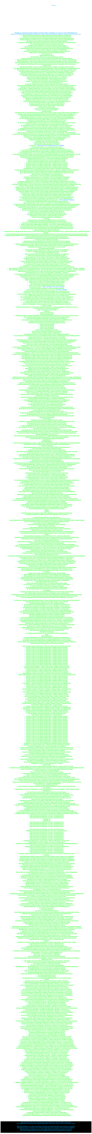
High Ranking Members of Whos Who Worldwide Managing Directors (46, 284)
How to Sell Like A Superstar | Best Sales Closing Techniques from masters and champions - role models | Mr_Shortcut (46, 777)
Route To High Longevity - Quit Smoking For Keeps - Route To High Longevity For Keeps (47, 301)
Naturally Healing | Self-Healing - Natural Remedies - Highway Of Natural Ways (46, 138)
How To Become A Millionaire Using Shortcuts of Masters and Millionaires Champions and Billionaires (46, 457)
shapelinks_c (47, 855)
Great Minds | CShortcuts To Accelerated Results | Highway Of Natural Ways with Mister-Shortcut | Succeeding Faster (47, 341)
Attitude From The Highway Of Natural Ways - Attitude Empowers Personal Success (47, 78)
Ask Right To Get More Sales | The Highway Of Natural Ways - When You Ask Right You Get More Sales (46, 75)
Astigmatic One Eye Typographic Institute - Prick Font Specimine (46, 530)
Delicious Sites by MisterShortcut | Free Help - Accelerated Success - (46, 849)
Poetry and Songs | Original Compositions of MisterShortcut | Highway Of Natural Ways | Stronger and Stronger (46, 866)
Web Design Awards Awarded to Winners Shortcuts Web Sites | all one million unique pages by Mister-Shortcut (46, 86)
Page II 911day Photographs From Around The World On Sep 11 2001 (46, 44)
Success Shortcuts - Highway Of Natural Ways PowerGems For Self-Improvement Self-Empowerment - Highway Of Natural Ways (46, 872)
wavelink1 (46, 979)
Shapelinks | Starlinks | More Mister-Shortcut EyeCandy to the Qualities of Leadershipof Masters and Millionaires (47, 857)
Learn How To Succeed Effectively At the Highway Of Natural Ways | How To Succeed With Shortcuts (47, 610)
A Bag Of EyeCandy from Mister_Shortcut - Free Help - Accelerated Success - (46, 842)
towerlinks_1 (47, 940)
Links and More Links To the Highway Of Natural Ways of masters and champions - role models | (47, 960)
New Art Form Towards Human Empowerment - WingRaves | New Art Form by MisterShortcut (47, 1029)
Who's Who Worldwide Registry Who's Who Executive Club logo (46, 493)
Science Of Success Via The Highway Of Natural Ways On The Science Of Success (47, 792)
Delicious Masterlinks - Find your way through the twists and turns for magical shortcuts (47, 259)
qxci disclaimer (46, 590)
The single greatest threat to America (47, 975)
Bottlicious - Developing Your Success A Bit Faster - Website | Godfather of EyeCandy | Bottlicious (46, 127)
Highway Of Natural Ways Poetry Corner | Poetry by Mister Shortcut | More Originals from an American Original (46, 1105)
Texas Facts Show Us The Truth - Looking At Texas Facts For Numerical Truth (46, 902)
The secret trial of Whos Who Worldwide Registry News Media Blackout (47, 543)
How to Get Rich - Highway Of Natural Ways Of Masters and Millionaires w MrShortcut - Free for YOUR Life (46, 504)
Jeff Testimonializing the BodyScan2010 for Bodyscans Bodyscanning (47, 643)
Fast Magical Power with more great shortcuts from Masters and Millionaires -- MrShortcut (46, 272)
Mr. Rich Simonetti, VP (46, 54)
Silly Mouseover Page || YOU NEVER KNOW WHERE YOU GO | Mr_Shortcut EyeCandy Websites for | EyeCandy (46, 157)
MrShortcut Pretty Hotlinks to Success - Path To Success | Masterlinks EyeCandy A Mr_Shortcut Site (47, 773)
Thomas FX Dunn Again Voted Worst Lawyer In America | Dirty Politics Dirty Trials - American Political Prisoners (47, 916)
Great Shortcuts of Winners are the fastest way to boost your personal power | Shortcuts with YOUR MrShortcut (47, 547)
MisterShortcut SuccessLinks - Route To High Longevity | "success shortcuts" (47, 246)
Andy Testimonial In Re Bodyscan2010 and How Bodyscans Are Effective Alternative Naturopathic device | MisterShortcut (47, 64)
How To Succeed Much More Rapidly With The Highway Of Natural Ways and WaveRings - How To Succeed (46, 992)
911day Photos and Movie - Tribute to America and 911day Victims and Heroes (47, 956)
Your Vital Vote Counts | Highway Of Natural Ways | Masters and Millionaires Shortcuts (46, 41)
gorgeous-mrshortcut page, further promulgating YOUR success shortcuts (47, 321)
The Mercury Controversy (47, 445)
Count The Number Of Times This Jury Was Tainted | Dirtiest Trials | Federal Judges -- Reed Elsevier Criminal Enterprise (46, 427)
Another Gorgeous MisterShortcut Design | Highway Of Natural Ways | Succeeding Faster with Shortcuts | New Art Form (47, 674)
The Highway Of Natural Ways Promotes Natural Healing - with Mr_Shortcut (47, 411)
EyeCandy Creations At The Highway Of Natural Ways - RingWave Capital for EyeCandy (47, 162)
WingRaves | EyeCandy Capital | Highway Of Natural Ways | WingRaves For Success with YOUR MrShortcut (47, 1069)
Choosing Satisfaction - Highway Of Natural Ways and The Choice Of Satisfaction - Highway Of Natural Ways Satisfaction (47, 786)
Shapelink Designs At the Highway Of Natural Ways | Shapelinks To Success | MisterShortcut (47, 846)
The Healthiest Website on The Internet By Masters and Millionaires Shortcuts (46, 925)
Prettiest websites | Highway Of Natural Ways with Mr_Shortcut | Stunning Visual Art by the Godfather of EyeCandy (46, 468)
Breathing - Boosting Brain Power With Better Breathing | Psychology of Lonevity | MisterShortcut (46, 135)
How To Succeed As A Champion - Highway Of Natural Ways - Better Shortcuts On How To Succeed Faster (46, 990)
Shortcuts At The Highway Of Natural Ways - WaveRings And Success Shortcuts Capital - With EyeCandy (47, 993)
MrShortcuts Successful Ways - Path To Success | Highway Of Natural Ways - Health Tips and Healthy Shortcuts (47, 245)
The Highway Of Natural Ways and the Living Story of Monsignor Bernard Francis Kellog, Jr (47, 84)
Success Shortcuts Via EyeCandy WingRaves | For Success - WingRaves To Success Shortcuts (47, 1092)
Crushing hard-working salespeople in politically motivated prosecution (47, 288)
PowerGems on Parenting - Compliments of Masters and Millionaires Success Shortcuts (47, 514)
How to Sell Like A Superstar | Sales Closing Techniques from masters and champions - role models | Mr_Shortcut (47, 780)
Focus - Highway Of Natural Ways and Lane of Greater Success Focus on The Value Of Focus (47, 295)
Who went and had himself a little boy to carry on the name (47, 471)
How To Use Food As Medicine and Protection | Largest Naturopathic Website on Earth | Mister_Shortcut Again (46, 299)
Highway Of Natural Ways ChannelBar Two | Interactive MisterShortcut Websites (47, 159)
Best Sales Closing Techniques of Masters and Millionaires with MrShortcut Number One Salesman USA (47, 210)
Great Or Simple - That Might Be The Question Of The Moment (47, 331)
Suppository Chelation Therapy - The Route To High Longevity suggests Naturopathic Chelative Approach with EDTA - (47, 181)
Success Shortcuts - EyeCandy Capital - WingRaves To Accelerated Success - (46, 1073)
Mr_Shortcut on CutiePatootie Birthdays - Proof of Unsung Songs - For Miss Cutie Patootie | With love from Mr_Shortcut (47, 122)
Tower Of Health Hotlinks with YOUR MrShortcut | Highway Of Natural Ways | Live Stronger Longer (46, 935)
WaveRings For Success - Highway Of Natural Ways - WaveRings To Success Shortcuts (47, 986)
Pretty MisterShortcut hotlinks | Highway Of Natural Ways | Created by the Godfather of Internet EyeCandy (46, 355)
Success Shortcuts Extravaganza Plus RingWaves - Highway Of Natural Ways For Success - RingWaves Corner (46, 747)
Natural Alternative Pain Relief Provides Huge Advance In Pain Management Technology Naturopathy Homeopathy (47, 415)
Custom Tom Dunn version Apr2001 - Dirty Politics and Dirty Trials (47, 915)
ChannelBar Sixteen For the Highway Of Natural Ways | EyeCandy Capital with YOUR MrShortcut (47, 168)
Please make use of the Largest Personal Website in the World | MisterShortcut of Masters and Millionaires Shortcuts (47, 408)
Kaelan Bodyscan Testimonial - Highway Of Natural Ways (46, 428)
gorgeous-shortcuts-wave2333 (47, 324)
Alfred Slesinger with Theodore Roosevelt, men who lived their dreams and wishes (47, 214)
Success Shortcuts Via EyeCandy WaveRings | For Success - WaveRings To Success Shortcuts (47, 1049)
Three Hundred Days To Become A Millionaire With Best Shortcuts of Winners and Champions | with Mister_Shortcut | (47, 455)
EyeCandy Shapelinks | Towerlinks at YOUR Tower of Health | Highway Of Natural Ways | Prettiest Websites (46, 948)
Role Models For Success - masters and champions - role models (46, 763)
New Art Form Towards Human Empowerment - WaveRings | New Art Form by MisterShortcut (47, 1000)
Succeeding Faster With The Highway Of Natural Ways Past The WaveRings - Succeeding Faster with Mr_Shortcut (47, 1043)
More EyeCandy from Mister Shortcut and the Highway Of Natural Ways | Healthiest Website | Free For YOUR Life (47, 227)
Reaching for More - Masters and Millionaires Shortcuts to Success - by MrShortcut (47, 626)
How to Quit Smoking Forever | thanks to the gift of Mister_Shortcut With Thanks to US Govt (47, 359)
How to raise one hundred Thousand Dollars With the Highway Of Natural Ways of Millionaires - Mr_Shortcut (47, 597)
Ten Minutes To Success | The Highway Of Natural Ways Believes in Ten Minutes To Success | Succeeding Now (46, 900)
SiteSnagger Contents (47, 441)
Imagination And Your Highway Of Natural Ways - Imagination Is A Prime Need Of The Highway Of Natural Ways (46, 394)
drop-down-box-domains (35, 287)
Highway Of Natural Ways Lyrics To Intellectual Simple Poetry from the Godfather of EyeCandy (46, 1108)
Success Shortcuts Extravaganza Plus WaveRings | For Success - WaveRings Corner (47, 998)
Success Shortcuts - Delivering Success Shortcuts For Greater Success (47, 870)
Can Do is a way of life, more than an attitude (47, 109)
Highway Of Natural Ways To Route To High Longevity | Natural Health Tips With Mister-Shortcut (47, 906)
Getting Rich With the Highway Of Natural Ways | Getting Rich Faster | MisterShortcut (46, 318)
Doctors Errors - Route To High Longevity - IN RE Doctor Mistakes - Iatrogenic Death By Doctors (47, 292)
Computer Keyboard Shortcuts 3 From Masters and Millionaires (47, 217)
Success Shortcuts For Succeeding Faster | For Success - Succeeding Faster (46, 757)
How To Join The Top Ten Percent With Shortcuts (47, 910)
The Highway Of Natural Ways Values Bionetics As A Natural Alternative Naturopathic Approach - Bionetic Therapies (47, 361)
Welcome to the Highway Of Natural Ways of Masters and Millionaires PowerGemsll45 (46, 503)
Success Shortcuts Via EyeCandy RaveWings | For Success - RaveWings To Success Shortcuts (47, 604)
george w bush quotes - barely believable (47, 309)
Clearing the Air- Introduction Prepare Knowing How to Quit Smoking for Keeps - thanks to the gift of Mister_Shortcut (47, 421)
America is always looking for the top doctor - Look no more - (41, 289)
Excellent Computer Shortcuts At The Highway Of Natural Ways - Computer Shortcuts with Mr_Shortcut (47, 208)
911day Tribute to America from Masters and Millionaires (46, 953)
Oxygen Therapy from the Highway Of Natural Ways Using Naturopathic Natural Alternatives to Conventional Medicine (47, 491)
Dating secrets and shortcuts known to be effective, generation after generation (47, 255)
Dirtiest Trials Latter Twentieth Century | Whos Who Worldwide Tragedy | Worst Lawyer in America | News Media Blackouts (47, 294)
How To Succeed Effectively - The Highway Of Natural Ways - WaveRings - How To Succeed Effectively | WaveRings (46, 1045)
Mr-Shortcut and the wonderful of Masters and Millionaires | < (46, 332)
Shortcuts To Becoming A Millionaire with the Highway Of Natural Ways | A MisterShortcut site (46, 238)
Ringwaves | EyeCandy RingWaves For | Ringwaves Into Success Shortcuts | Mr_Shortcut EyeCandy (47, 751)
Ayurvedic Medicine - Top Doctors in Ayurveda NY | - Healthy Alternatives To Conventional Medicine (47, 94)
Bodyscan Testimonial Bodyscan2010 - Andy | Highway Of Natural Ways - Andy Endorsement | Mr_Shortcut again (47, 74)
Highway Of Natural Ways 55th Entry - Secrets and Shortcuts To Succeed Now (46, 404)
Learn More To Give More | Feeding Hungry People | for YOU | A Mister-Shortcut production (46, 437)
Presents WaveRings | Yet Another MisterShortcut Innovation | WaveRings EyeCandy (47, 1013)
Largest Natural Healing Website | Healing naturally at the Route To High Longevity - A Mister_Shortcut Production (47, 856)
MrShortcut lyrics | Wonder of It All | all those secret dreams (47, 1111)
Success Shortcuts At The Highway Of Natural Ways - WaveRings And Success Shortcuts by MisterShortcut (47, 995)
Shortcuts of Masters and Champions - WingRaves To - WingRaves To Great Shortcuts (46, 1058)
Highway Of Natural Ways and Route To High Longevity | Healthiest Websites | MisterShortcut (47, 46)
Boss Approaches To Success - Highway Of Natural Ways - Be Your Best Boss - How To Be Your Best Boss (46, 125)
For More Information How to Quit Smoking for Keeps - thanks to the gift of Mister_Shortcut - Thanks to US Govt (47, 412)
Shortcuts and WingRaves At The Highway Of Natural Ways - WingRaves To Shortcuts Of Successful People (47, 1063)
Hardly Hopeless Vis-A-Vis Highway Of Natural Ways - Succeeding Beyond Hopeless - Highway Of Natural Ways (46, 372)
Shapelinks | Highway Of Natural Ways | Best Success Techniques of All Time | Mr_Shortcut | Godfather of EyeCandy (47, 853)
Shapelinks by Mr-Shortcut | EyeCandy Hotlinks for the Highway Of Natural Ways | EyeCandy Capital (47, 36)
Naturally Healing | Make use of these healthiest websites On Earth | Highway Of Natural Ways (46, 334)
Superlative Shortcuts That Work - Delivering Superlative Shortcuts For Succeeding (47, 879)
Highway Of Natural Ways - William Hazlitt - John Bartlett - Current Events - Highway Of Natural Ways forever (47, 224)
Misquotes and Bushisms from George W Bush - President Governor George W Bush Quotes (47, 351)
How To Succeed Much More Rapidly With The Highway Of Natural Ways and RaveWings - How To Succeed (46, 617)
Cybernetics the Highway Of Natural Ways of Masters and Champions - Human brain (47, 251)
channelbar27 (32, 145)
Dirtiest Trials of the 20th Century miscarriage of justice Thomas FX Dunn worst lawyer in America (46, 362)
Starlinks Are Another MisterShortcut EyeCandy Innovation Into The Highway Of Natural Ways (46, 862)
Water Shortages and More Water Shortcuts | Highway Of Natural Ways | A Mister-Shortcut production (47, 490)
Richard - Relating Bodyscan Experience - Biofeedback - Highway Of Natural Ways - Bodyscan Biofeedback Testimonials (47, 641)
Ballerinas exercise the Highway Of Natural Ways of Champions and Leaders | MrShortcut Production (47, 97)
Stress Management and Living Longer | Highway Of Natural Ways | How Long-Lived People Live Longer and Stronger (47, 863)
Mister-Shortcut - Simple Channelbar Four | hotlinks (46, 144)
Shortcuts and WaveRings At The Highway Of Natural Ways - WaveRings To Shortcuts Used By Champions (46, 1022)
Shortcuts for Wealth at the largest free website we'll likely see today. (46, 772)
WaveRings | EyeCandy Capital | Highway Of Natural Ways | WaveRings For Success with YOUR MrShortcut (47, 1018)
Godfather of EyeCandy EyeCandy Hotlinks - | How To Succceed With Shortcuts (47, 375)
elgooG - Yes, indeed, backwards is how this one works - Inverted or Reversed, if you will (47, 99)
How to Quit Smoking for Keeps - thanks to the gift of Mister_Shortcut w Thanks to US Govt (47, 1051)
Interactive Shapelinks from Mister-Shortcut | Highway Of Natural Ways (47, 438)
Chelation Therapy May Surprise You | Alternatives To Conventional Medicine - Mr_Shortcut (47, 178)
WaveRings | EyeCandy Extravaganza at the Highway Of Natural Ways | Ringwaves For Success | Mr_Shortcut (47, 1012)
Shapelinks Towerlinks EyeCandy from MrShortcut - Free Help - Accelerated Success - (46, 830)
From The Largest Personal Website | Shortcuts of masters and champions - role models (47, 364)
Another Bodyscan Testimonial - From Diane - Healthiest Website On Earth (47, 282)
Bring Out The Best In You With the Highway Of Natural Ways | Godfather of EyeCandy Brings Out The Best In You (47, 905)
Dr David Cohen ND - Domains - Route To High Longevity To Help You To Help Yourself (46, 264)
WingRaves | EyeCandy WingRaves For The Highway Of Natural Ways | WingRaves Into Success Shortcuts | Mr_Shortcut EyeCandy (46, 1082)
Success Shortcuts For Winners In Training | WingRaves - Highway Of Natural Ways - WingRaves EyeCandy (46, 1039)
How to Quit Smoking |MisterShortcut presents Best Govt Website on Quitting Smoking (47, 587)
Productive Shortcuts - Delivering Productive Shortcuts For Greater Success (47, 565)
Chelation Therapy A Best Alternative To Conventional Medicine (47, 174)
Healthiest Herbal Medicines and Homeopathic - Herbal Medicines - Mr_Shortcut (47, 369)
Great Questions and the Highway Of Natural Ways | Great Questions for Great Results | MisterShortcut (46, 342)
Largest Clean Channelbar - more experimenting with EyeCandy (47, 147)
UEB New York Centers (46, 959)
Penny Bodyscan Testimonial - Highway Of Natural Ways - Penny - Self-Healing (47, 524)
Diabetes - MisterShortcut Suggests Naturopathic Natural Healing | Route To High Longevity (47, 279)
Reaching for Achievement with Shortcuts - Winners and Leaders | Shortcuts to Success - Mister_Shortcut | (46, 621)
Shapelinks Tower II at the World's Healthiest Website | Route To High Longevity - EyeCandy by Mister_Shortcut (46, 932)
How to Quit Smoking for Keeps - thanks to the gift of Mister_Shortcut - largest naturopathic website (47, 880)
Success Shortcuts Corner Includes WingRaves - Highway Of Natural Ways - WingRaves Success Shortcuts (47, 1086)
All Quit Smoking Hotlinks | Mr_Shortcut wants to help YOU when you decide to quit (47, 588)
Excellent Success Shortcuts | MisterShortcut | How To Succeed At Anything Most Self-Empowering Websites (47, 769)
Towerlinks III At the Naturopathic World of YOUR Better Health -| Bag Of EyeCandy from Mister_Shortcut (47, 930)
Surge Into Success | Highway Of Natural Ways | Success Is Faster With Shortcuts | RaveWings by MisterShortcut (47, 611)
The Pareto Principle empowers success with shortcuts (47, 517)
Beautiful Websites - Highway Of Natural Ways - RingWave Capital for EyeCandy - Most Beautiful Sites (46, 673)
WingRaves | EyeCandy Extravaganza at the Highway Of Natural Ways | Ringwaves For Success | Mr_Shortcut (47, 1083)
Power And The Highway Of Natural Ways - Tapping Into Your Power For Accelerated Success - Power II (46, 548)
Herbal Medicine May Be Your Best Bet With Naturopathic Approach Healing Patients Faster (47, 368)
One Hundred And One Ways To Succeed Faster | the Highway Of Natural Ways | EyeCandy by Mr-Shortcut (46, 481)
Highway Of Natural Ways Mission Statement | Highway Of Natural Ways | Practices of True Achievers (47, 497)
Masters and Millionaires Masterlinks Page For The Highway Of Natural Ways (47, 398)
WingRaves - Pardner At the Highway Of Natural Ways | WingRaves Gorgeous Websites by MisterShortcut (47, 513)
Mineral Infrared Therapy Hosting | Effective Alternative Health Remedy (47, 461)
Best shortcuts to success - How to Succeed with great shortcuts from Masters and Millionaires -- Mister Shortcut (47, 557)
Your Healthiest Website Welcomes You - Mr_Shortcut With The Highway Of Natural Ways (47, 158)
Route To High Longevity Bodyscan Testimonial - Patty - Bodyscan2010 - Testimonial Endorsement (46, 518)
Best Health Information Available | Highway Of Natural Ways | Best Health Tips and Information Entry (47, 91)
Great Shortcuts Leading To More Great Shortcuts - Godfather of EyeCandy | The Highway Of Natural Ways (46, 345)
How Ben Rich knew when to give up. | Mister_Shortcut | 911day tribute (47, 105)
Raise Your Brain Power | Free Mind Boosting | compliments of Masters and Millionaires (47, 124)
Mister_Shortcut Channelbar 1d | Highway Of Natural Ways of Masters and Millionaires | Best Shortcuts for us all (47, 171)
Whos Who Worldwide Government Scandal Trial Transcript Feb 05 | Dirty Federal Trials (47, 236)
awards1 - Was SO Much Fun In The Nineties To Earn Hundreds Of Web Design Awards (46, 81)
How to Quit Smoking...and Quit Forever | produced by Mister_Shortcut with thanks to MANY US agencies (47, 58)
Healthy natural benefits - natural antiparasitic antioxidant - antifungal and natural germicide (47, 487)
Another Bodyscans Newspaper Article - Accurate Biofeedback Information (47, 52)
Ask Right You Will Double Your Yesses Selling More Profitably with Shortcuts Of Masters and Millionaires (47, 558)
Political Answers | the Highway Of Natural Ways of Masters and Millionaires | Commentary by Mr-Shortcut (46, 538)
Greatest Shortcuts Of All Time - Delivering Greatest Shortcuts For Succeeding (47, 338)
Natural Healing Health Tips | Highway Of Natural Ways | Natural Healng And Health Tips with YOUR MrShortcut (46, 297)
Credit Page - (47, 218)
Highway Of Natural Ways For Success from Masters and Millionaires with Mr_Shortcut (47, 774)
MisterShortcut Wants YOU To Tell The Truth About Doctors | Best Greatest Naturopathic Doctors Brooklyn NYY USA (47, 897)
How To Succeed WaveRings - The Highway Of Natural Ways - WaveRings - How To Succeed (47, 983)
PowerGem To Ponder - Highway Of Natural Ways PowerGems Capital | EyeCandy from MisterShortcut (46, 553)
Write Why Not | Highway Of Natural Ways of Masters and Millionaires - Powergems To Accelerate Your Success (46, 1109)
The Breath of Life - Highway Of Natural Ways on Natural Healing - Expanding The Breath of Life (47, 137)
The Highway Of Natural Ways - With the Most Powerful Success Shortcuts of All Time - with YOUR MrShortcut (46, 877)
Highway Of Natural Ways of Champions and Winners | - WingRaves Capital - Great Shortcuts (47, 1071)
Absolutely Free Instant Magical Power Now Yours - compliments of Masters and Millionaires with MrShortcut (47, 72)
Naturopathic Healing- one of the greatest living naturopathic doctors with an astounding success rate (46, 797)
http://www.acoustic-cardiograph (47, 248)
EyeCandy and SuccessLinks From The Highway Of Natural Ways (46, 405)
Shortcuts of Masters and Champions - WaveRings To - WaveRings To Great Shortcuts (46, 1005)
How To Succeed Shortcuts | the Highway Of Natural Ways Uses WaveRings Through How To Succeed (46, 989)
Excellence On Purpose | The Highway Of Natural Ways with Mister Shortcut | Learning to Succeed (46, 265)
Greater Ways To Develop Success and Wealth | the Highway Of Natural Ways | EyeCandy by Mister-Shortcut (47, 276)
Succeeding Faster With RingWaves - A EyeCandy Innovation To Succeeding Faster (47, 760)
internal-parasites (47, 418)
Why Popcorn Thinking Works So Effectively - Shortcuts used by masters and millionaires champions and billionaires (47, 544)
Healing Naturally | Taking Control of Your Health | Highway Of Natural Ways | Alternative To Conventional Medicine (46, 275)
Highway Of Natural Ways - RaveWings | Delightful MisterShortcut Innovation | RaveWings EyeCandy (47, 613)
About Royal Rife (47, 764)
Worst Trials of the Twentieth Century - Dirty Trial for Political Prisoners (47, 630)
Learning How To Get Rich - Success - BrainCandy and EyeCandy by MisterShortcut (47, 452)
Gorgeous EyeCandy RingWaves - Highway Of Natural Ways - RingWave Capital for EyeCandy (46, 666)
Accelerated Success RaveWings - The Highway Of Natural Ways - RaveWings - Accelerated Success (47, 607)
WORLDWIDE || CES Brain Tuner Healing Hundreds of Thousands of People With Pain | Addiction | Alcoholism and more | (47, 129)
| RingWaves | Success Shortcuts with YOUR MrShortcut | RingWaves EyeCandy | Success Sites (47, 743)
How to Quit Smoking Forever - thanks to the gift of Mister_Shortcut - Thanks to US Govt (47, 477)
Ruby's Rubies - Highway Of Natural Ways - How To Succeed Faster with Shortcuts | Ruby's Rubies (46, 776)
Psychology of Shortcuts (47, 909)
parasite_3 (46, 510)
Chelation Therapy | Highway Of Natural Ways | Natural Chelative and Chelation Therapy (47, 179)
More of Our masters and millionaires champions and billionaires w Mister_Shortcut (47, 1056)
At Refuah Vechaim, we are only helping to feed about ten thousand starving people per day (47, 628)
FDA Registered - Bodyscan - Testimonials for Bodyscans (47, 889)
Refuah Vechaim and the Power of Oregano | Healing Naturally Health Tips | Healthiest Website (46, 488)
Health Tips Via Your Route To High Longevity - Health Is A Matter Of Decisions (47, 367)
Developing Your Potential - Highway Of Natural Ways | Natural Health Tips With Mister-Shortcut (47, 444)
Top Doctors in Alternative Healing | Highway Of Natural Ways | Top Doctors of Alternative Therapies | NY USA (47, 397)
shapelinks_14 (46, 819)
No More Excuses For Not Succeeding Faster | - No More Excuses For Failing (46, 474)
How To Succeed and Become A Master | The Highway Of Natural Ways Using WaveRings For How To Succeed (46, 985)
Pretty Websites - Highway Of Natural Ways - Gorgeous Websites (46, 704)
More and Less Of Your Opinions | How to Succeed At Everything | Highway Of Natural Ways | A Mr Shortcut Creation (47, 485)
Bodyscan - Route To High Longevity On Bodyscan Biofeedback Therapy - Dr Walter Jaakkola (47, 970)
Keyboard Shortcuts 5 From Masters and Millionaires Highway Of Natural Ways (47, 220)
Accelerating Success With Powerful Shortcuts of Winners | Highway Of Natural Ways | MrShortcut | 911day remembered (47, 89)
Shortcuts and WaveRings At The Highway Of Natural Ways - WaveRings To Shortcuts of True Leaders (46, 1006)
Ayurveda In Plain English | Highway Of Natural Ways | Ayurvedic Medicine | (47, 102)
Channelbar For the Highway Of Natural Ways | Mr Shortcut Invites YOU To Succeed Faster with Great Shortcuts (47, 115)
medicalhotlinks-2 (47, 440)
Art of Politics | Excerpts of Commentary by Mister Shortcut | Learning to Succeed (46, 221)
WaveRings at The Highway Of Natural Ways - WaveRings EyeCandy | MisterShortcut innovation (47, 1019)
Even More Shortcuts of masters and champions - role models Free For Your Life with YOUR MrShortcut (47, 198)
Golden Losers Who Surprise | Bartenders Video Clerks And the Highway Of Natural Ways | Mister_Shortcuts (47, 92)
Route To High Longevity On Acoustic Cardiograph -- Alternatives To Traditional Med (47, 49)
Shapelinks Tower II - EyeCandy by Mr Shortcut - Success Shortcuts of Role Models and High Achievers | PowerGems (47, 929)
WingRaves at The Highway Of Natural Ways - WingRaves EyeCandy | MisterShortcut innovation (47, 1061)
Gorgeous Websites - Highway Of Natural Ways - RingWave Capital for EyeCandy (47, 697)
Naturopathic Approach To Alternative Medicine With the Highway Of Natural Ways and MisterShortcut (46, 865)
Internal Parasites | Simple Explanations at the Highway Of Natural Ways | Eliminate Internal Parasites (47, 1115)
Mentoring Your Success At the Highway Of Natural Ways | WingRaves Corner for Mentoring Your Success (46, 1103)
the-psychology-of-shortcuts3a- (46, 907)
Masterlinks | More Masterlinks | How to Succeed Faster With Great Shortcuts (46, 121)
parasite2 (47, 511)
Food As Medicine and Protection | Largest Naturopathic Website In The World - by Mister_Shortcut (47, 298)
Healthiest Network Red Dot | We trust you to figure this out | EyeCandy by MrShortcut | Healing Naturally (47, 627)
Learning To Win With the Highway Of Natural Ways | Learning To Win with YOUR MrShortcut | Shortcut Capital (46, 578)
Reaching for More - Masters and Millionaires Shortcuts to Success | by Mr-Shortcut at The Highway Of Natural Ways (47, 624)
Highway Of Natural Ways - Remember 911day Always (47, 142)
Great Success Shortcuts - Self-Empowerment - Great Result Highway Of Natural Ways (46, 344)
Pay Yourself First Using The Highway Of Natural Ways (47, 523)
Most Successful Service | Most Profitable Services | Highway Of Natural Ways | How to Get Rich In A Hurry (46, 568)
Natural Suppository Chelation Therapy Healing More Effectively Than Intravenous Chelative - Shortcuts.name (47, 192)
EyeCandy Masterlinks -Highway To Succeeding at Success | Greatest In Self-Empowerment (47, 883)
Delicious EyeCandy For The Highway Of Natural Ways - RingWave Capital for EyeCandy (47, 664)
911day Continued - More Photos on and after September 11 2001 (46, 952)
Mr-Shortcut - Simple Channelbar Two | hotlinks (47, 239)
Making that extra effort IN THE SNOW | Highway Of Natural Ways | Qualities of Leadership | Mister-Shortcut (46, 973)
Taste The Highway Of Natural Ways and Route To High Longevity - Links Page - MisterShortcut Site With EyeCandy (46, 118)
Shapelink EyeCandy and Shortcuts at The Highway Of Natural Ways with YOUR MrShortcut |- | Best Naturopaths (47, 800)
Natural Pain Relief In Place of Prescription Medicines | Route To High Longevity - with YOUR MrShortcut (47, 505)
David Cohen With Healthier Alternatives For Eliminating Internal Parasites (47, 508)
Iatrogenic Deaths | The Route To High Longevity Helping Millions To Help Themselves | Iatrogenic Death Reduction (46, 390)
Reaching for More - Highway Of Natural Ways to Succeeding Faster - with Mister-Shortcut (46, 623)
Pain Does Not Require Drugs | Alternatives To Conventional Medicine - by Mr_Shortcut (47, 507)
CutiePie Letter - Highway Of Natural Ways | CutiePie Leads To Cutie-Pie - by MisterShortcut (47, 249)
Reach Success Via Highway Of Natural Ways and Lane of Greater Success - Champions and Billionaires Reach (46, 620)
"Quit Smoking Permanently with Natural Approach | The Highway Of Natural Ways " (47, 422)
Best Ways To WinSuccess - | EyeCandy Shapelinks (46, 770)
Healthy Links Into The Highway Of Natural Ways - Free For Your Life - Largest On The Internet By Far (47, 869)
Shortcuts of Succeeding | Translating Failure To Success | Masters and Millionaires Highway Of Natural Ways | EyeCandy (47, 384)
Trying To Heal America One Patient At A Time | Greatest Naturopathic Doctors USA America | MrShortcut (47, 365)
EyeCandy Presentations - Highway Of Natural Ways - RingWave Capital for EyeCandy (46, 670)
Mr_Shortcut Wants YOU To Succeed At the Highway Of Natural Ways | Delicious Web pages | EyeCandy (47, 875)
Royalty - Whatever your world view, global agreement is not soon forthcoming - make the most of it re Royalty (46, 766)
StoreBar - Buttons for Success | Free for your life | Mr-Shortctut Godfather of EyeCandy (47, 885)
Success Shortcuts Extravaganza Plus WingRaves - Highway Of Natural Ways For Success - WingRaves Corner (46, 1085)
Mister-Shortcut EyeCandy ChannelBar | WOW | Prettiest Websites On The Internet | (47, 119)
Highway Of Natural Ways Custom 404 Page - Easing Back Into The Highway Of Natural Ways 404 (47, 241)
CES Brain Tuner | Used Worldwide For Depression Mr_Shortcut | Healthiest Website (47, 131)
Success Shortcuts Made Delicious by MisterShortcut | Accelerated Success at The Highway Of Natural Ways (47, 999)
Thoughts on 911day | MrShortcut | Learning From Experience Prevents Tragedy (47, 45)
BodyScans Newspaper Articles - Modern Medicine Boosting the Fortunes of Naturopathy (47, 473)
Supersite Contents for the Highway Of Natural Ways (46, 230)
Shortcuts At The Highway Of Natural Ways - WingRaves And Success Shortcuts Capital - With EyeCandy (47, 1062)
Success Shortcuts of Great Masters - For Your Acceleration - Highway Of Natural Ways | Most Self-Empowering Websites (47, 895)
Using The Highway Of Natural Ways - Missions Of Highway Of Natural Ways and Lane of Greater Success (47, 465)
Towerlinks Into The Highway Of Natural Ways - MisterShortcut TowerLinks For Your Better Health (47, 949)
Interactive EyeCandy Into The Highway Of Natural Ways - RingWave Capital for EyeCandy (46, 671)
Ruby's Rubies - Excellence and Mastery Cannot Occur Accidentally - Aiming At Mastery (47, 1052)
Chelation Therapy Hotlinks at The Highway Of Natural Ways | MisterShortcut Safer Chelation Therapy (47, 195)
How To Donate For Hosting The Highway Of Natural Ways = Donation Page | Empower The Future (47, 262)
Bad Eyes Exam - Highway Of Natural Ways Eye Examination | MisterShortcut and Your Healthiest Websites (46, 95)
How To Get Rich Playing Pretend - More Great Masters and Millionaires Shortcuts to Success (47, 521)
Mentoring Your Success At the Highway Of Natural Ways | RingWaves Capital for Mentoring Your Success (46, 756)
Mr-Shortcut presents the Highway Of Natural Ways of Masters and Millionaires (47, 450)
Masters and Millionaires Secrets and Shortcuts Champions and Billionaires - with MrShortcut (46, 637)
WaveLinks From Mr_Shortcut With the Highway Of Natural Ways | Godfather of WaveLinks (46, 980)
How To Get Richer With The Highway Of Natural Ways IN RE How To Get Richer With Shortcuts (47, 317)
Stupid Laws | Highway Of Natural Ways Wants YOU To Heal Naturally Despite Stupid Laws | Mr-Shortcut (47, 867)
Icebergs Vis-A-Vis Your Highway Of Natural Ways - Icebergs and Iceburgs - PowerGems (47, 391)
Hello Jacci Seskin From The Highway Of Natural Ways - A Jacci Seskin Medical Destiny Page (47, 899)
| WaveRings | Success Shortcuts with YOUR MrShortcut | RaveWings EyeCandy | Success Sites (47, 982)
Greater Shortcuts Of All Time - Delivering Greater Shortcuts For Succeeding (47, 337)
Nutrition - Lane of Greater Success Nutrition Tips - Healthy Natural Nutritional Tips (47, 475)
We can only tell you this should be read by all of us (46, 308)
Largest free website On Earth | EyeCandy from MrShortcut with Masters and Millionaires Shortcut (46, 922)
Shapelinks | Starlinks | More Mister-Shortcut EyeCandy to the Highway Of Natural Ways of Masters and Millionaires (46, 859)
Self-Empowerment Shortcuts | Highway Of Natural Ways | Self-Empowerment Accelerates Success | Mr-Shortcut (47, 128)
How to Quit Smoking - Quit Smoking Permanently (47, 108)
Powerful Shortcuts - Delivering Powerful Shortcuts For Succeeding (47, 550)
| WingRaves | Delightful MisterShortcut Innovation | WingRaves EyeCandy (47, 1093)
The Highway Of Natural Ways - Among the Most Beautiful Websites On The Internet (47, 401)
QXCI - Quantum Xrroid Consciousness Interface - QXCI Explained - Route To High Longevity (47, 593)
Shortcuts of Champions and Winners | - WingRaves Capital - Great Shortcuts (46, 1098)
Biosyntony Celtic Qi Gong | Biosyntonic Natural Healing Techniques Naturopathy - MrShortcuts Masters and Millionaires (47, 114)
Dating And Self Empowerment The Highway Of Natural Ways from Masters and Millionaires (47, 254)
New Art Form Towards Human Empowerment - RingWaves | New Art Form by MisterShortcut (47, 754)
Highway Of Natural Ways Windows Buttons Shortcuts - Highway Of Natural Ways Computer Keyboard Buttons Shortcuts (47, 1046)
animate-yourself (47, 65)
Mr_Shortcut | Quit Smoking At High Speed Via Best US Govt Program (47, 586)
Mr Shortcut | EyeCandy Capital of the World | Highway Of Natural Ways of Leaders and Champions (46, 528)
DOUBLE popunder (46, 111)
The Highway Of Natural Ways (47, 631)
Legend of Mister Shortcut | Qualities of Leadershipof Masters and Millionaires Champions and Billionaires (46, 903)
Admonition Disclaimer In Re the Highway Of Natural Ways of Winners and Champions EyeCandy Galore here (47, 48)
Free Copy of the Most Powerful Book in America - (47, 554)
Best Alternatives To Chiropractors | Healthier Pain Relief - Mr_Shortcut (47, 215)
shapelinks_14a (47, 820)
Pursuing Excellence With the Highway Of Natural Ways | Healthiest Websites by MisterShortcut (47, 580)
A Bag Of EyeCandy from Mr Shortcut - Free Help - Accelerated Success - (46, 833)
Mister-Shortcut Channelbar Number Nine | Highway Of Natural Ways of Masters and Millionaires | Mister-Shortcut (47, 155)
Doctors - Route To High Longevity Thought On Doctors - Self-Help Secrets (47, 285)
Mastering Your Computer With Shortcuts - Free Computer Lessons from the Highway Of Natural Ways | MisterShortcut (46, 207)
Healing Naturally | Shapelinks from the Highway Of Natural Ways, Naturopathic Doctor (47, 946)
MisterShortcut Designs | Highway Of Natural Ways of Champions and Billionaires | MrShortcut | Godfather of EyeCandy (46, 803)
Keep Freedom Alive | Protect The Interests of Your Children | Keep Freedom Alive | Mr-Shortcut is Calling (47, 430)
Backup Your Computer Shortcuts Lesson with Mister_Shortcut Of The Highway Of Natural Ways (47, 177)
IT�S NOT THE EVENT (46, 636)
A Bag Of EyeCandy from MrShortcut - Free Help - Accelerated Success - (47, 814)
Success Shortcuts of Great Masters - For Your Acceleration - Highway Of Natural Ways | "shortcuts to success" (47, 794)
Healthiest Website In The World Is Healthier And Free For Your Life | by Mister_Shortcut (47, 882)
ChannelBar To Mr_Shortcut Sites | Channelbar (47, 141)
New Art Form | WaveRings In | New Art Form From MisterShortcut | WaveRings (47, 1002)
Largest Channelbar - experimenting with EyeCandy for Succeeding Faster (47, 148)
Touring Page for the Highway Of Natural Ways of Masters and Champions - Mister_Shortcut (47, 923)
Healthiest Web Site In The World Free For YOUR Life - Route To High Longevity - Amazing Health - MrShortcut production (47, 132)
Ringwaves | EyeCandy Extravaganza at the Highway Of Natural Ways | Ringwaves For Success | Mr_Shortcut (47, 749)
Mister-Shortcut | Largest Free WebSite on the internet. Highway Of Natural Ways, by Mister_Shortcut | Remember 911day (47, 561)
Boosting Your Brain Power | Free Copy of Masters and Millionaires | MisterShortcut (47, 414)
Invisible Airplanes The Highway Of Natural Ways (47, 395)
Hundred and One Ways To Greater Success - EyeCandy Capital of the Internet (47, 478)
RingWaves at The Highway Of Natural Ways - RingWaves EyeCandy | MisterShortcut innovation (47, 744)
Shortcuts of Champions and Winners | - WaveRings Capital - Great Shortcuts (46, 1003)
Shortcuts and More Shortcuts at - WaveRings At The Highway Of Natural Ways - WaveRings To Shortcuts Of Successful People (46, 1008)
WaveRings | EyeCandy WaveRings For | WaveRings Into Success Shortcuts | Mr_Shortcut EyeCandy (47, 1038)
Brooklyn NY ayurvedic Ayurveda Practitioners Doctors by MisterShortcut (46, 104)
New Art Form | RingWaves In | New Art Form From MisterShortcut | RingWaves (47, 746)
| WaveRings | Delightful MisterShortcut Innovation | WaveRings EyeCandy (47, 1032)
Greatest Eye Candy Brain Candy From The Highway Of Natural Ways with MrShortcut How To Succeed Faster (47, 407)
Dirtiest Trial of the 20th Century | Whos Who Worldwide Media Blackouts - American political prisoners (46, 222)
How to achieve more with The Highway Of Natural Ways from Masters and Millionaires (46, 256)
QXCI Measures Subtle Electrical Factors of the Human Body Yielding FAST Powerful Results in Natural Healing (46, 591)
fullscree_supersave (47, 305)
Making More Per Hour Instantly (46, 417)
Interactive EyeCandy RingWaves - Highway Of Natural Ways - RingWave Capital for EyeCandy (46, 667)
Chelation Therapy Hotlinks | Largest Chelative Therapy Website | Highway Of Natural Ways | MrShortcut (47, 194)
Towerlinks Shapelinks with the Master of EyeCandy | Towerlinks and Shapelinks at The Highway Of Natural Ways (47, 810)
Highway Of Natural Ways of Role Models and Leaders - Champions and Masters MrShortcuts (47, 1055)
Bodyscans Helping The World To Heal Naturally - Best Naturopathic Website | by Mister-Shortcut (47, 796)
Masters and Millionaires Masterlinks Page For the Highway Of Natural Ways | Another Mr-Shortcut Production (47, 886)
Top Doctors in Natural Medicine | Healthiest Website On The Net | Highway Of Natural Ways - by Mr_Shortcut (47, 917)
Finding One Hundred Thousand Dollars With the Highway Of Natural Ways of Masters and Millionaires (46, 35)
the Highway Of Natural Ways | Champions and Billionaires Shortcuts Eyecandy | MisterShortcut (47, 400)
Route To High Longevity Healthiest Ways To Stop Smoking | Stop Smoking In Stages (47, 583)
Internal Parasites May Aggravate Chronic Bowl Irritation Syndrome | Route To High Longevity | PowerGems (47, 533)
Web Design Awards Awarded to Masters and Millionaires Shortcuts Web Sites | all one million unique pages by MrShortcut (46, 85)
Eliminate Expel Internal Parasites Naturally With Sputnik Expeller (47, 420)
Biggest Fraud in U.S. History (47, 55)
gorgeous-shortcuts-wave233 (47, 314)
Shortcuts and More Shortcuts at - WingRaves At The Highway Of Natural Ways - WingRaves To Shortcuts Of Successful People (46, 1048)
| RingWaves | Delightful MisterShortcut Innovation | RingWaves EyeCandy (47, 753)
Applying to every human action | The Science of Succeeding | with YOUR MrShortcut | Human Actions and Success (47, 382)
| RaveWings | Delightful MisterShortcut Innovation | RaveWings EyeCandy (47, 603)
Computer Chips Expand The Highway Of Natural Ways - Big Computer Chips (46, 212)
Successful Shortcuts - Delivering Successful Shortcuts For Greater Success (46, 873)
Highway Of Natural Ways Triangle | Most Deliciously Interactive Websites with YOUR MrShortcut (47, 574)
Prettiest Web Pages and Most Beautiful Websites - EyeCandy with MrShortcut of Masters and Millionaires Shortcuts (47, 890)
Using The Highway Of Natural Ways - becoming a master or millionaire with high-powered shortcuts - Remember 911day (47, 464)
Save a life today (47, 787)
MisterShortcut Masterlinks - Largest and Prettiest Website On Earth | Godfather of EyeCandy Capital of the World (47, 66)
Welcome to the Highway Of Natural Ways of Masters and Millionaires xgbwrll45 (47, 501)
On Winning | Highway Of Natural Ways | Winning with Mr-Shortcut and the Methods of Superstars (46, 484)
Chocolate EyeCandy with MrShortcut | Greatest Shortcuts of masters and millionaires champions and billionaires (47, 197)
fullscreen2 (47, 311)
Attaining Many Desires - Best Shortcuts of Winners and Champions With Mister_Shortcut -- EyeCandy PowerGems (46, 266)
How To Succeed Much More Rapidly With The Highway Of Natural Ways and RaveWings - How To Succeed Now (47, 618)
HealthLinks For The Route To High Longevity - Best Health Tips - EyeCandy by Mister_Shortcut (47, 258)
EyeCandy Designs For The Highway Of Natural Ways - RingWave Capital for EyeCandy (47, 669)
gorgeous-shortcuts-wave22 (47, 312)
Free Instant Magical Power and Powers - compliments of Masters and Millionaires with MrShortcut (46, 302)
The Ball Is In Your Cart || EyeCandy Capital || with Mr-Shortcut (47, 82)
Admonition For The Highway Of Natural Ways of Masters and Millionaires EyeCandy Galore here (47, 51)
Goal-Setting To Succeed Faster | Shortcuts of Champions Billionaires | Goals (46, 322)
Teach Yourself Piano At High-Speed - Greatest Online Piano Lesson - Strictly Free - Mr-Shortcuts (47, 535)
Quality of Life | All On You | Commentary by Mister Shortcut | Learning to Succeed (46, 962)
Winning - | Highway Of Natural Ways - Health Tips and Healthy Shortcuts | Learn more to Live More (47, 380)
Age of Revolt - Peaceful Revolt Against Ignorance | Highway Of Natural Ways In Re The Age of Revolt (47, 640)
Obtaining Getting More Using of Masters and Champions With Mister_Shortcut (47, 972)
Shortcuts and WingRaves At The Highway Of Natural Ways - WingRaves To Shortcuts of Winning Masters (47, 1081)
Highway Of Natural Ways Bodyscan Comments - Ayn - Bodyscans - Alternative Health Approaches (46, 101)
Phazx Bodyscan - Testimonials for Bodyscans (47, 329)
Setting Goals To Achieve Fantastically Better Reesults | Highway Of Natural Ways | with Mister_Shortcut (47, 319)
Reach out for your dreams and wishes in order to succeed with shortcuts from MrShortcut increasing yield (46, 876)
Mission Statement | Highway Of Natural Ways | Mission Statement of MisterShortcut (47, 467)
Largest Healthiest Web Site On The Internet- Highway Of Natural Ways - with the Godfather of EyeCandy (47, 919)
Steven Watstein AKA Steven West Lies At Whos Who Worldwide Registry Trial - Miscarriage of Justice (46, 978)
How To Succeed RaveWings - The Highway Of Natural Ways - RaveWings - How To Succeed (47, 608)
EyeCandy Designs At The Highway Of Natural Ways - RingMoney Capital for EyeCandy (47, 684)
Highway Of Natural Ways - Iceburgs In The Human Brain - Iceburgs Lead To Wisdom (47, 392)
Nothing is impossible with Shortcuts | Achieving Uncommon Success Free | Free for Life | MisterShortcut (47, 425)
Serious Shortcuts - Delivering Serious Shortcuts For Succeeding (46, 799)
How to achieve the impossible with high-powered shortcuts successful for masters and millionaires (47, 242)
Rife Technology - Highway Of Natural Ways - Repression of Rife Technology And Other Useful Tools (47, 646)
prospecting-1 (46, 571)
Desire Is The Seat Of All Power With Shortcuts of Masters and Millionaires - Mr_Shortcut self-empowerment (47, 261)
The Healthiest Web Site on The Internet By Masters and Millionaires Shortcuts (47, 968)
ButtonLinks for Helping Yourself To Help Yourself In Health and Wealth (47, 139)
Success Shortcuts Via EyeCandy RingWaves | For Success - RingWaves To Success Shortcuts (47, 762)
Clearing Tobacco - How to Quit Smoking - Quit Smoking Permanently (46, 175)
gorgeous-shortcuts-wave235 (47, 327)
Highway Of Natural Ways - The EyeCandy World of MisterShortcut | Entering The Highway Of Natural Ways (46, 577)
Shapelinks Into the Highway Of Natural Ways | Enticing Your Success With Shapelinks (46, 807)
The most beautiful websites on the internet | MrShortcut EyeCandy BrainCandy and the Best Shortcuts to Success (46, 152)
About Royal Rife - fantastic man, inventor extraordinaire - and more (47, 56)
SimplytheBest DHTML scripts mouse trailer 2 (47, 581)
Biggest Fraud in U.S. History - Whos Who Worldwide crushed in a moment (47, 281)
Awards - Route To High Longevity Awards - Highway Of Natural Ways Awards (46, 79)
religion (47, 634)
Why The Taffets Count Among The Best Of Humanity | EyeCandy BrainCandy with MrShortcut (46, 887)
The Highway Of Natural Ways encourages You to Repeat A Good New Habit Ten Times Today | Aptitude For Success (47, 71)
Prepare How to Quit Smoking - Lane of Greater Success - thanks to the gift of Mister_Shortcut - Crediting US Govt (47, 560)
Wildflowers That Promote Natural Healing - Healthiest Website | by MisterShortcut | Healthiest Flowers (46, 913)
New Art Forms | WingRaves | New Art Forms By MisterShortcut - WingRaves (47, 1075)
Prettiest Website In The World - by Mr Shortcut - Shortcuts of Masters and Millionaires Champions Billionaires (46, 117)
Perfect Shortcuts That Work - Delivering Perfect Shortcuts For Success (47, 527)
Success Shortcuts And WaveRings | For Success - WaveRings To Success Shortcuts (46, 1053)
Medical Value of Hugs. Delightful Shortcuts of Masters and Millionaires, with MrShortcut (47, 381)
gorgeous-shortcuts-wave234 (47, 325)
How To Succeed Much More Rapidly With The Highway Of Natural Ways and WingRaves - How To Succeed (46, 1088)
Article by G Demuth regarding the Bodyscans (47, 784)
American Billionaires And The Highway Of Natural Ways (46, 410)
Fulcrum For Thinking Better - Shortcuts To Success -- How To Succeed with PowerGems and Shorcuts (46, 304)
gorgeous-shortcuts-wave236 (47, 328)
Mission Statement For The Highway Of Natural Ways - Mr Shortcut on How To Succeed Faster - (47, 495)
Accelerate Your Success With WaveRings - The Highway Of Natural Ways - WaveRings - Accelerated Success (47, 1042)
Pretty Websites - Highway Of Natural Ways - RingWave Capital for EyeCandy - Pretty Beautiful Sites (47, 683)
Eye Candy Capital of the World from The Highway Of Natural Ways (47, 402)
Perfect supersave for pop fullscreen (47, 525)
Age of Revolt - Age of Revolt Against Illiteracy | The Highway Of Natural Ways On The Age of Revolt (47, 638)
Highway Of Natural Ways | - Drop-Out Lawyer (47, 434)
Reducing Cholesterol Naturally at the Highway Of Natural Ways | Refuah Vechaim (38, 200)
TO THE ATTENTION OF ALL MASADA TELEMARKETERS (46, 783)
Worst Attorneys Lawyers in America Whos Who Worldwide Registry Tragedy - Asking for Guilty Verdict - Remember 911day (46, 69)
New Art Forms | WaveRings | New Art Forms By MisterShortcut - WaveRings (47, 1035)
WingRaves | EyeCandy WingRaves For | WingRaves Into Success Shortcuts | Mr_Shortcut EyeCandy (47, 1068)
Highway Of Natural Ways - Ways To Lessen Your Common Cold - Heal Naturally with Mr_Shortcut (47, 202)
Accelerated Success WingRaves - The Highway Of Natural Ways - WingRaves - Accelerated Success (47, 1102)
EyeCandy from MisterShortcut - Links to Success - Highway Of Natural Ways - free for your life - (47, 840)
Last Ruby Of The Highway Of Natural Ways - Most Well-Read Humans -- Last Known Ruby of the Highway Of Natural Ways (47, 432)
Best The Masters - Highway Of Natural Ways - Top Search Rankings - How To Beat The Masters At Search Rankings (46, 88)
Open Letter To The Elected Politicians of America (47, 540)
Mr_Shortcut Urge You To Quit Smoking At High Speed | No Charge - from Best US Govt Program (47, 584)
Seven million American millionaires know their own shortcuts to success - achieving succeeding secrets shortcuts (46, 454)
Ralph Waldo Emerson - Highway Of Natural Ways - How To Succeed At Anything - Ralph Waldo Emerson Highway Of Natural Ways (47, 966)
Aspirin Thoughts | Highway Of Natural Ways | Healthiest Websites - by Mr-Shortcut (47, 76)
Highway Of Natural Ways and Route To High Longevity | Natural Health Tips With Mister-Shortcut (47, 447)
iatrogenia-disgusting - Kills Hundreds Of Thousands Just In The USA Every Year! (46, 388)
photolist (47, 534)
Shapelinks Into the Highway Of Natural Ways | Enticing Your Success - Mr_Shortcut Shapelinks (47, 809)
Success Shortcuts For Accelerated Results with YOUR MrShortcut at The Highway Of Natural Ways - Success (47, 1028)
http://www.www (47, 790)
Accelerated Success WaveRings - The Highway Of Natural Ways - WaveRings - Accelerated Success (47, 1010)
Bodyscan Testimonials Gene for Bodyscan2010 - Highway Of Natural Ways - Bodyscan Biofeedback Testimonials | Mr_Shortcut (46, 307)
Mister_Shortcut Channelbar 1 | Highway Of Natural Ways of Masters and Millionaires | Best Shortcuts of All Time (47, 172)
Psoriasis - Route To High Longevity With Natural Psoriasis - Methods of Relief (47, 573)
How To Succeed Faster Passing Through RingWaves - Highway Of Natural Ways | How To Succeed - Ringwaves (47, 1041)
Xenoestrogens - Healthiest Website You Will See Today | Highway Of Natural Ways (47, 1112)
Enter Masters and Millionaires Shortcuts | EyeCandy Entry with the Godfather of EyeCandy (47, 98)
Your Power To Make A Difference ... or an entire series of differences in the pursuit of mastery (46, 1113)
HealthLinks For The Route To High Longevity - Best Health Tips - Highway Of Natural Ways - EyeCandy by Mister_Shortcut (46, 937)
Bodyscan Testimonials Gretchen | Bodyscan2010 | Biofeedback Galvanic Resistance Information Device (47, 349)
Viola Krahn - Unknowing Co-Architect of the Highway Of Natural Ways (47, 965)
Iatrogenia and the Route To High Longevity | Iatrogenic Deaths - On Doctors (47, 387)
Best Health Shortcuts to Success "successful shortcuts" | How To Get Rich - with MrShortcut (46, 371)
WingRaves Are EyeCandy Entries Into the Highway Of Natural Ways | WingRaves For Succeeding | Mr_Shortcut (46, 1065)
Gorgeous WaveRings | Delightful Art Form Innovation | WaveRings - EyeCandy (47, 161)
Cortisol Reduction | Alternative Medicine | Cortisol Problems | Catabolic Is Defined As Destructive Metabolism (46, 151)
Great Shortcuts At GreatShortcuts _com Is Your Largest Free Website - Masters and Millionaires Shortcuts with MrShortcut (46, 348)
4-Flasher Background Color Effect (47, 107)
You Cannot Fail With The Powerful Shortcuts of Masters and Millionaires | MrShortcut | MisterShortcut (46, 149)
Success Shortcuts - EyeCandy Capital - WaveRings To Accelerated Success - (46, 996)
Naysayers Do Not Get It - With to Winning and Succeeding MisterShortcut (46, 470)
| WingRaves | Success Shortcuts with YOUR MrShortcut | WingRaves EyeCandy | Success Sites (47, 1089)
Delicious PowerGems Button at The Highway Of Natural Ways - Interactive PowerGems (47, 551)
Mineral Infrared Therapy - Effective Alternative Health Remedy (47, 460)
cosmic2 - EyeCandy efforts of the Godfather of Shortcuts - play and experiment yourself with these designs (47, 225)
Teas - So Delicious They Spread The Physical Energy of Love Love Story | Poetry (46, 896)
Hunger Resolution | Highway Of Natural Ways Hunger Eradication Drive (47, 385)
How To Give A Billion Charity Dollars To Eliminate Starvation (46, 448)
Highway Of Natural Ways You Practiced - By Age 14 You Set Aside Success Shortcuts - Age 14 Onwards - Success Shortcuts (47, 59)
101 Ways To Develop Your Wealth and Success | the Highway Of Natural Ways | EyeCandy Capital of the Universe (47, 38)
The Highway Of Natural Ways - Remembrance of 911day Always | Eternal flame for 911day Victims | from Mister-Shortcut (47, 42)
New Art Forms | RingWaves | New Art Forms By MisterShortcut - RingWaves (47, 750)
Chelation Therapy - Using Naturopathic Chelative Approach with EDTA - (47, 211)
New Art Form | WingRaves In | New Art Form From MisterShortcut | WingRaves (47, 1030)
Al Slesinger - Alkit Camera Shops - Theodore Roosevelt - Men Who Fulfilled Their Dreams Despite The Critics (47, 228)
